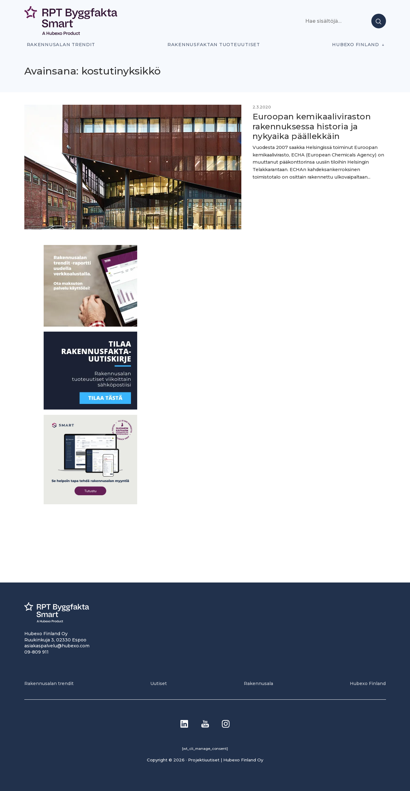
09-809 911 (36, 652)
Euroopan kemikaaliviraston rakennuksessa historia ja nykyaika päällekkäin (312, 126)
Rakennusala (258, 683)
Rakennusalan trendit (61, 44)
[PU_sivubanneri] (90, 325)
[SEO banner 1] (90, 503)
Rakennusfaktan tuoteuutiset (213, 44)
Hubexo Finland (355, 44)
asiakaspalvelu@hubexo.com (56, 646)
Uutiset (158, 683)
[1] (90, 408)
